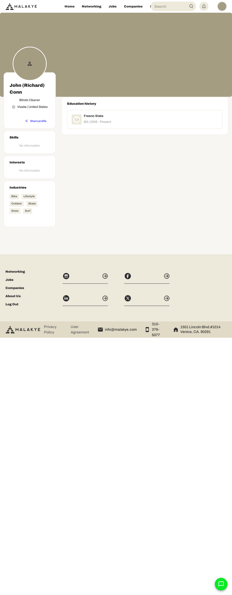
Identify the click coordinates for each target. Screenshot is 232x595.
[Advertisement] (30, 418)
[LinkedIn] (85, 557)
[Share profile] (36, 121)
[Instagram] (85, 535)
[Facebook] (146, 535)
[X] (146, 557)
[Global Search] (191, 6)
